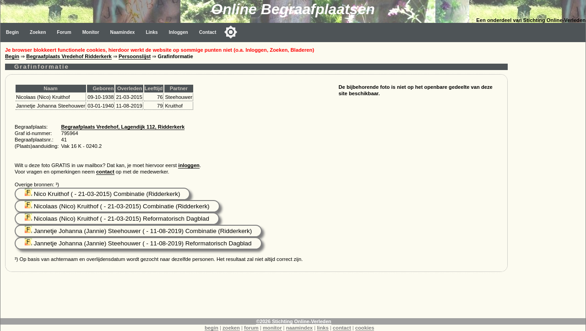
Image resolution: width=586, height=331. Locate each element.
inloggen (189, 165)
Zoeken (38, 32)
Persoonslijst (135, 56)
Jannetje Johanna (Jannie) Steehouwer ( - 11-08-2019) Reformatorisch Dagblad (138, 243)
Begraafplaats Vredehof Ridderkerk (69, 56)
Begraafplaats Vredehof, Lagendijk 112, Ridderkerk (122, 127)
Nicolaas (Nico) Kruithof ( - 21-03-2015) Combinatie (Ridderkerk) (117, 206)
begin (211, 328)
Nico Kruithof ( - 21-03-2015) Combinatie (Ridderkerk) (102, 193)
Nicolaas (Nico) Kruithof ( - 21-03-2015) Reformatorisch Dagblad (117, 218)
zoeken (231, 328)
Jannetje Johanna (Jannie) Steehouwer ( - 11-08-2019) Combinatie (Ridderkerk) (138, 231)
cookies (364, 328)
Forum (64, 32)
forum (251, 328)
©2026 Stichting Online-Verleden (293, 321)
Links (151, 32)
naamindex (299, 328)
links (323, 328)
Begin (12, 32)
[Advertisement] (549, 179)
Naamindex (122, 32)
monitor (272, 328)
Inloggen (178, 32)
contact (105, 171)
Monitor (90, 32)
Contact (208, 32)
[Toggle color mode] (231, 32)
